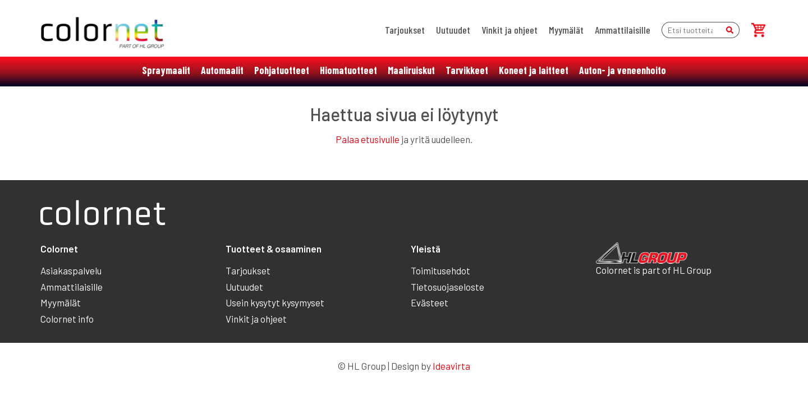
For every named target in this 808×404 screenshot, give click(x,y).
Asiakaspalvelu (71, 270)
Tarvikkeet (467, 70)
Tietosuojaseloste (447, 286)
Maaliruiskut (411, 70)
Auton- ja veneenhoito (622, 70)
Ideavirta (451, 365)
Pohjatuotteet (281, 70)
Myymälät (566, 30)
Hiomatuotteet (348, 70)
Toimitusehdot (440, 270)
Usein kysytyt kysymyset (275, 302)
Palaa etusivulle (368, 139)
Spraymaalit (166, 70)
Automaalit (222, 70)
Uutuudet (453, 30)
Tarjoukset (405, 30)
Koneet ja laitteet (533, 70)
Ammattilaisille (622, 30)
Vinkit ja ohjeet (509, 30)
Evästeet (429, 302)
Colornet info (67, 318)
